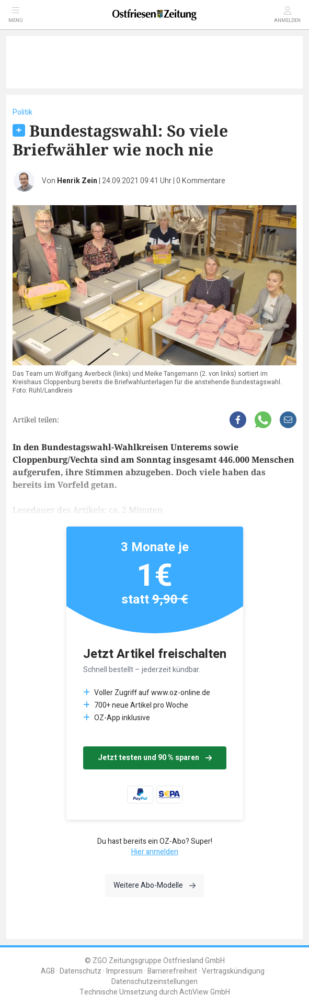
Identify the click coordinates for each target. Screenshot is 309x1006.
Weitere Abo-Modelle (154, 885)
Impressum (124, 971)
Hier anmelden (154, 851)
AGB (48, 971)
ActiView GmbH (204, 992)
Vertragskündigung (233, 971)
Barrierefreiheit (172, 971)
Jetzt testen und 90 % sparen (155, 757)
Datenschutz (80, 971)
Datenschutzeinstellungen (154, 981)
